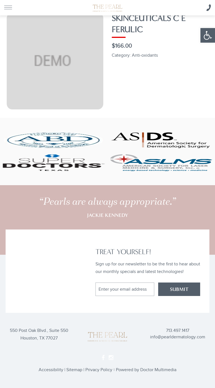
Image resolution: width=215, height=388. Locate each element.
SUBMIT (179, 289)
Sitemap (74, 370)
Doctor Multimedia (158, 370)
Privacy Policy (98, 370)
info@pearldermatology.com (177, 337)
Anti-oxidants (145, 55)
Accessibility (51, 370)
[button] (207, 35)
